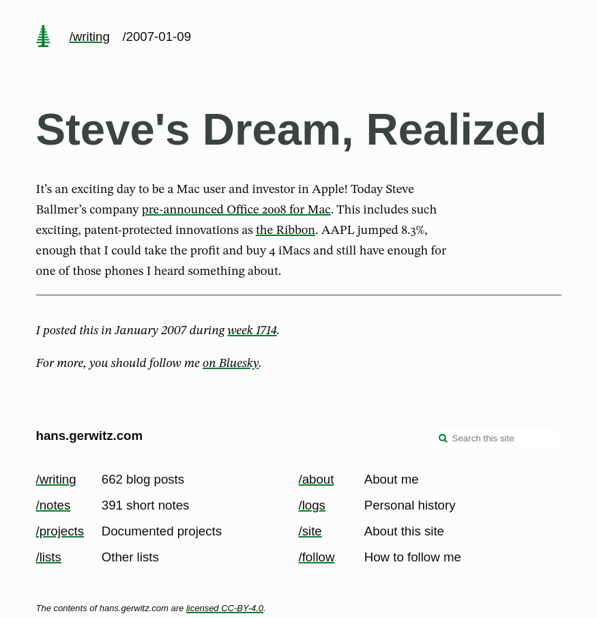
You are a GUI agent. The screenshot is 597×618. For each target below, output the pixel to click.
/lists (48, 557)
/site (310, 531)
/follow (317, 557)
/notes (53, 505)
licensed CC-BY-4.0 (224, 608)
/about (316, 479)
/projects (60, 531)
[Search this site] (497, 438)
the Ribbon (285, 230)
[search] (443, 440)
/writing (90, 36)
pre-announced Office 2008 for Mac (236, 210)
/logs (312, 505)
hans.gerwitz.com (89, 435)
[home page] (43, 37)
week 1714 (251, 331)
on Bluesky (231, 363)
